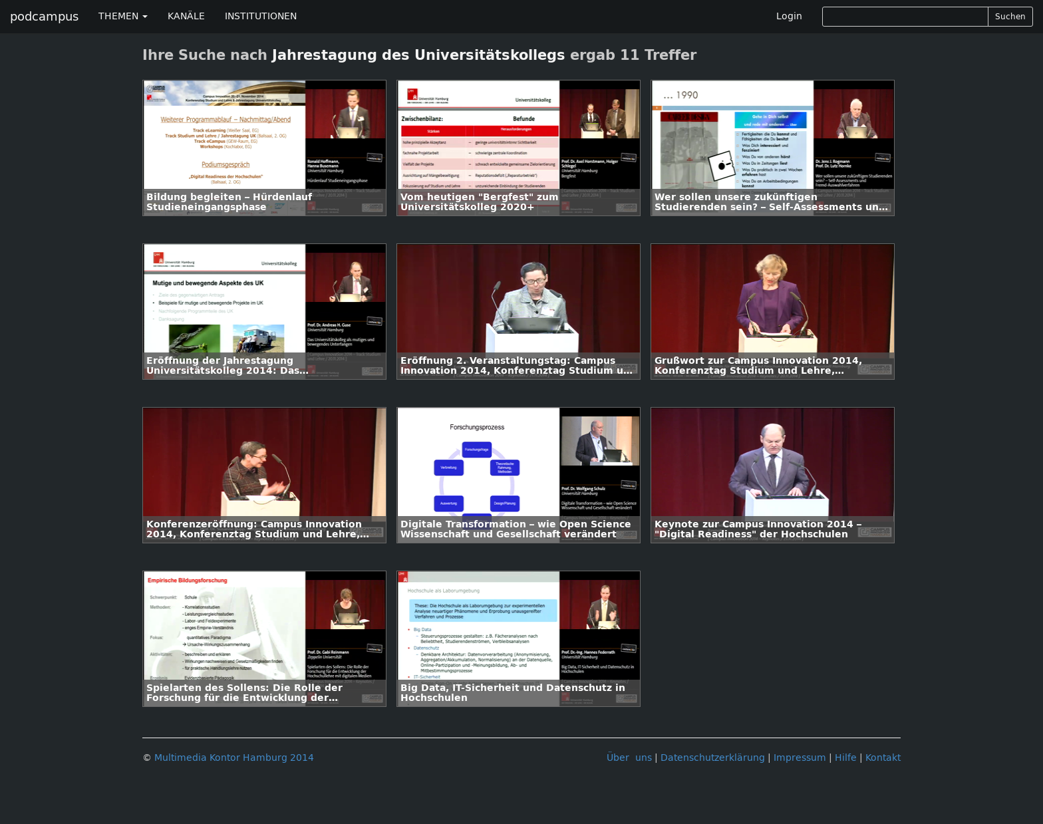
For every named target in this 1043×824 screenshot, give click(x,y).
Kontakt (883, 757)
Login (789, 16)
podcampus (44, 16)
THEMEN (123, 16)
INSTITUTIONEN (261, 16)
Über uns (629, 757)
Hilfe (846, 757)
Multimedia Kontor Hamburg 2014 (234, 757)
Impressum (800, 757)
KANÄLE (186, 16)
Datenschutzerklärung (713, 757)
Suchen (1010, 16)
